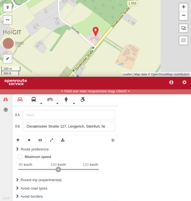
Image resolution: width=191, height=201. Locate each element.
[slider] (58, 169)
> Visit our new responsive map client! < (95, 91)
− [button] (183, 16)
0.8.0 (6, 198)
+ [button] (183, 7)
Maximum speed (38, 157)
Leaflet (127, 74)
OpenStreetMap (162, 74)
